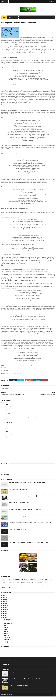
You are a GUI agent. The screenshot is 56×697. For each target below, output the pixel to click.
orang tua (10, 585)
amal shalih (40, 580)
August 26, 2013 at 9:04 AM (11, 433)
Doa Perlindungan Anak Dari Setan (18, 490)
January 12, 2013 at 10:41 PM (11, 406)
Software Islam (32, 580)
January (6, 640)
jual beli (23, 582)
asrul (6, 405)
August (6, 626)
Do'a (10, 580)
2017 (4, 608)
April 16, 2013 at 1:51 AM (10, 424)
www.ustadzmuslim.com (11, 375)
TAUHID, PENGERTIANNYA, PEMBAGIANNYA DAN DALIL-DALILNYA (25, 510)
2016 (4, 610)
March (6, 636)
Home (4, 17)
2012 (4, 618)
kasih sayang (30, 582)
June (5, 630)
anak (46, 580)
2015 (4, 612)
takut (25, 25)
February (6, 638)
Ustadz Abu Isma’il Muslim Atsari (13, 374)
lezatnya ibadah (38, 582)
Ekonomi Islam (16, 580)
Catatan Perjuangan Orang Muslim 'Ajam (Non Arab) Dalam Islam (26, 496)
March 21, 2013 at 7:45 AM (11, 415)
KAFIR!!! (10, 536)
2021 (4, 600)
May (5, 632)
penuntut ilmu (17, 585)
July (5, 628)
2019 (4, 604)
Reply (7, 410)
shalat (35, 585)
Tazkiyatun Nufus (30, 25)
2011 (4, 642)
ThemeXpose (9, 695)
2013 (4, 616)
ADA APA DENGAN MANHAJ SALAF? (17, 530)
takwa (44, 585)
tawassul (4, 588)
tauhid (49, 585)
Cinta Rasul (4, 580)
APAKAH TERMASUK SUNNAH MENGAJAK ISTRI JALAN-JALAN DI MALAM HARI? (28, 543)
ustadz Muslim (38, 25)
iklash (18, 582)
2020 (4, 602)
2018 (4, 606)
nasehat (4, 585)
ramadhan (29, 585)
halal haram (12, 582)
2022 (4, 598)
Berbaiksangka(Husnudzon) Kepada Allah (20, 516)
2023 (4, 596)
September (7, 624)
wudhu (9, 588)
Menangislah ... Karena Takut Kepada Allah (15, 621)
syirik (40, 585)
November (7, 619)
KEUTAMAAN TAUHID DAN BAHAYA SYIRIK (19, 503)
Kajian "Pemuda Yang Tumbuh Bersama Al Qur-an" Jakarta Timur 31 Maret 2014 (30, 523)
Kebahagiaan (24, 580)
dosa (51, 580)
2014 (4, 614)
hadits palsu (5, 582)
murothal (46, 582)
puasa (24, 585)
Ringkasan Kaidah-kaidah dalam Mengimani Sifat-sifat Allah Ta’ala (27, 483)
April (5, 634)
